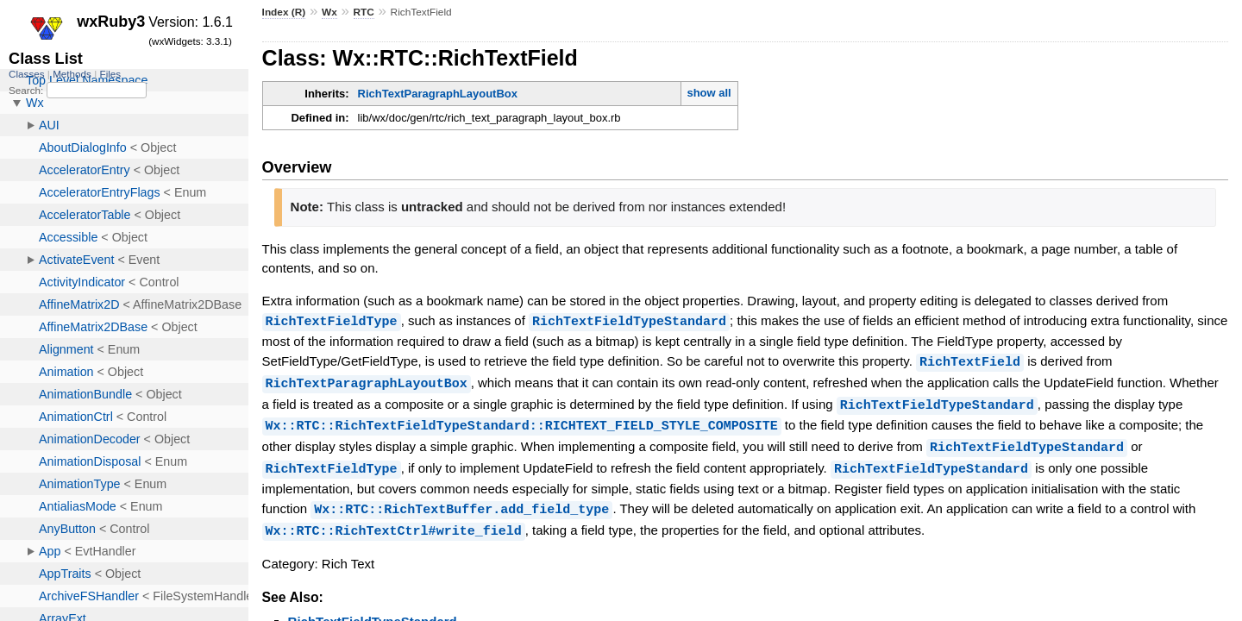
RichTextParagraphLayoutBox (438, 93)
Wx (329, 12)
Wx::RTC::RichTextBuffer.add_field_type (461, 502)
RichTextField (969, 360)
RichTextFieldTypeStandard (629, 320)
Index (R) (284, 12)
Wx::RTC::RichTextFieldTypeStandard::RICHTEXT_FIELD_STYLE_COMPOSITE (522, 421)
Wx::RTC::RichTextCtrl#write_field (394, 523)
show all (709, 92)
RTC (364, 12)
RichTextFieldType (332, 320)
